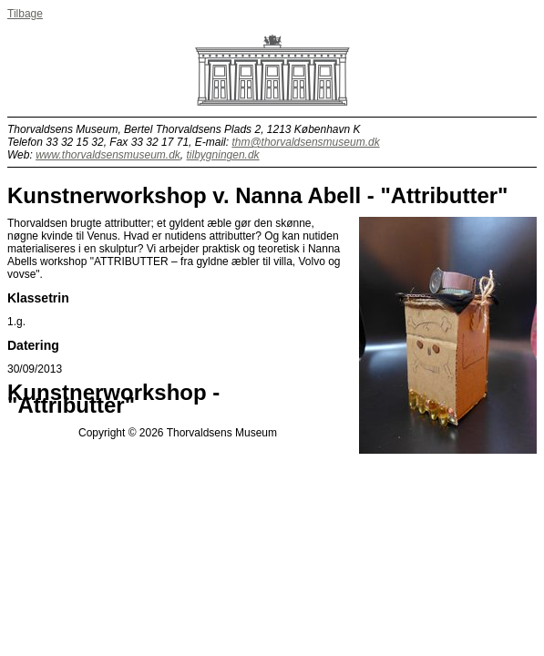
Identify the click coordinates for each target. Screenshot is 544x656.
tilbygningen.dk (223, 155)
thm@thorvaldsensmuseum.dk (305, 142)
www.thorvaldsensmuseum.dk (108, 155)
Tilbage (25, 13)
